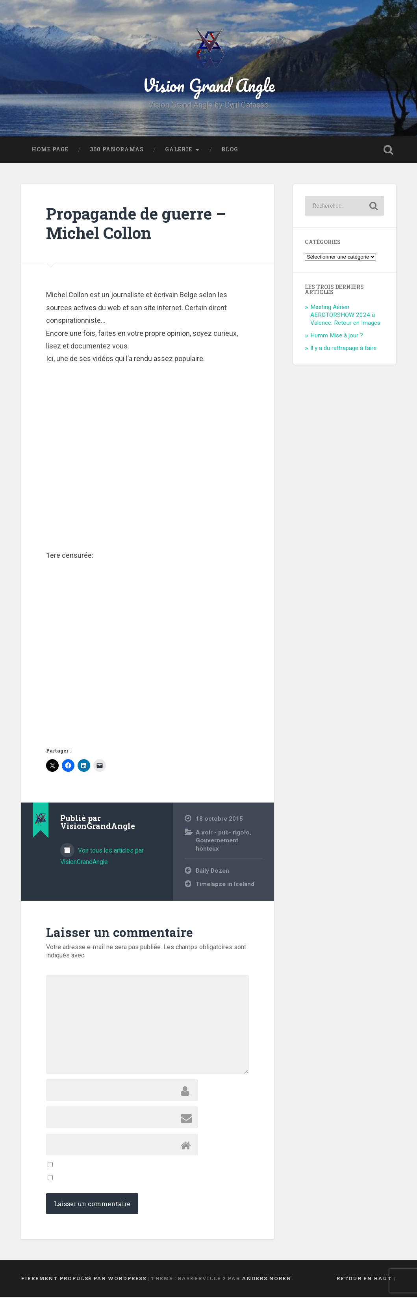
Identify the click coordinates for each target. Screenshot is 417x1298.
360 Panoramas (117, 150)
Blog (229, 150)
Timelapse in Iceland (225, 885)
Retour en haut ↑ (366, 1279)
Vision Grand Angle (208, 85)
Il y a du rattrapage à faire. (344, 349)
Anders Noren (266, 1279)
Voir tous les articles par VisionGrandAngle (102, 857)
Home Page (50, 150)
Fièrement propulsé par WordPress (83, 1279)
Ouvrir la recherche (388, 151)
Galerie (178, 150)
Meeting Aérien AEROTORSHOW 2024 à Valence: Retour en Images (345, 316)
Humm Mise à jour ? (336, 336)
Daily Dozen (212, 871)
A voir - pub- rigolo (223, 833)
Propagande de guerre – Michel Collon (136, 225)
